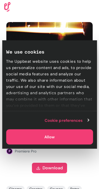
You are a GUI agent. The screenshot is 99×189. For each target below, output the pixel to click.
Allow (49, 137)
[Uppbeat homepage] (7, 6)
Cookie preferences (64, 120)
